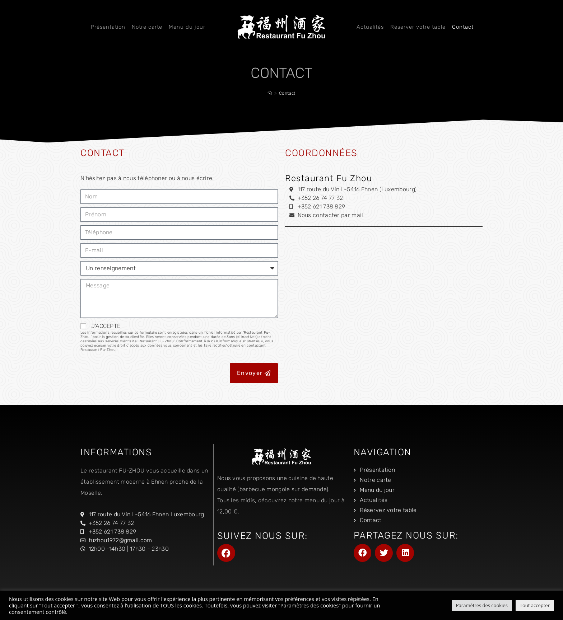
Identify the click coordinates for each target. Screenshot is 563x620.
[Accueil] (269, 93)
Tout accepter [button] (535, 605)
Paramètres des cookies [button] (482, 605)
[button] (363, 553)
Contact (287, 93)
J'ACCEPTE (179, 337)
